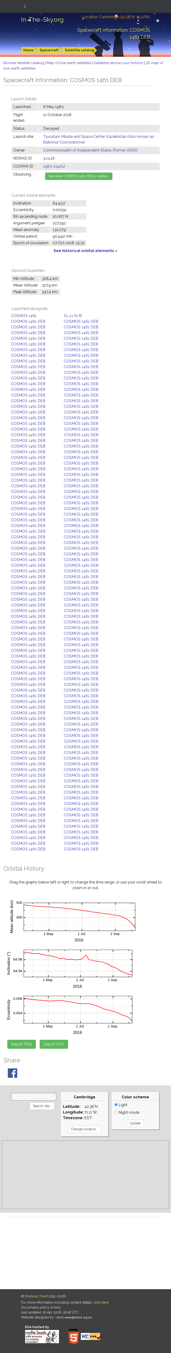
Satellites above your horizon (119, 63)
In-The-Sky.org (42, 19)
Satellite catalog (79, 50)
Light (121, 1105)
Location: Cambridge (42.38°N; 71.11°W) (116, 17)
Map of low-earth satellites (69, 63)
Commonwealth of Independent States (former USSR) (90, 150)
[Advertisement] (85, 1175)
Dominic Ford (36, 1296)
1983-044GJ (54, 166)
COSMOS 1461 (24, 315)
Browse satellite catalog (24, 63)
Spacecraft (49, 50)
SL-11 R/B (73, 315)
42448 (49, 158)
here (57, 1307)
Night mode (127, 1112)
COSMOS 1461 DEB (28, 321)
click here (101, 1302)
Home (28, 50)
